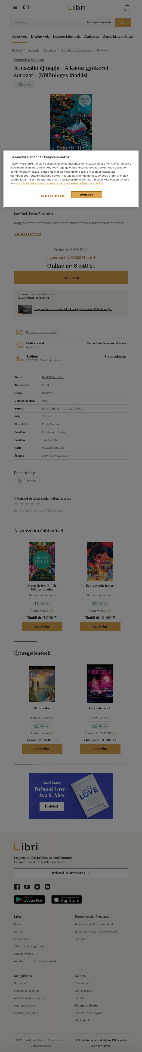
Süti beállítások (53, 195)
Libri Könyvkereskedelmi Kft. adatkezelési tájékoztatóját (59, 183)
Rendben (86, 194)
